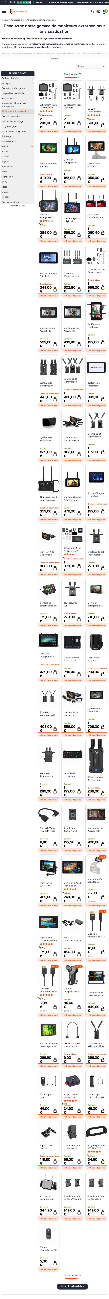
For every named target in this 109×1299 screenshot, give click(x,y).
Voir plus (54, 58)
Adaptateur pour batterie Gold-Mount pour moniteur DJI (72, 1147)
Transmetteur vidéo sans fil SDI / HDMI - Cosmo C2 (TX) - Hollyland (96, 1045)
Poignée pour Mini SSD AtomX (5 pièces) (96, 1147)
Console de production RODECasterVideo (72, 775)
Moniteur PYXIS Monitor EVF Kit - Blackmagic (71, 439)
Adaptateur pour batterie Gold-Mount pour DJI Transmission (96, 1197)
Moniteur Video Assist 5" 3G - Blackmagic (47, 329)
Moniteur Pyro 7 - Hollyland (72, 220)
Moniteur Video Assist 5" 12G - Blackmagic (95, 829)
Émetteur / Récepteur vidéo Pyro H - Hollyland (48, 714)
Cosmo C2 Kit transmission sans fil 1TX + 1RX (95, 435)
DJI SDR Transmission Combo (94, 110)
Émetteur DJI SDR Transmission (96, 553)
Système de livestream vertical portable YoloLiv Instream (96, 325)
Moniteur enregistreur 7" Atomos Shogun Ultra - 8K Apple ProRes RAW (48, 655)
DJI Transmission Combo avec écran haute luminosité (48, 106)
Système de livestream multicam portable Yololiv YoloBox (95, 384)
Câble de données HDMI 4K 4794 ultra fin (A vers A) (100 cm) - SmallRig (48, 990)
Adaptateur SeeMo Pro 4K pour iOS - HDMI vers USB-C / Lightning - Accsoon (71, 829)
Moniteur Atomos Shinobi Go (48, 275)
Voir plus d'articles (72, 1287)
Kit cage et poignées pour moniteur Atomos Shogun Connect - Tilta (48, 1197)
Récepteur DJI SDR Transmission (70, 604)
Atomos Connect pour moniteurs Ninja (48, 498)
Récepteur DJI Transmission (47, 775)
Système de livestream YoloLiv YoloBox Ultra (95, 710)
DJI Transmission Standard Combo (72, 106)
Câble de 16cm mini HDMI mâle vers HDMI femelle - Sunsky (48, 829)
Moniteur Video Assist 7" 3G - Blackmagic (71, 329)
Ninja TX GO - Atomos (94, 165)
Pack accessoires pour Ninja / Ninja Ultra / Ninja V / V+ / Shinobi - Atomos (72, 939)
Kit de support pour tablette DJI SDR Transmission (96, 1096)
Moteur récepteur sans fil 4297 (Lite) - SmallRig (71, 990)
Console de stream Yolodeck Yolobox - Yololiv (48, 604)
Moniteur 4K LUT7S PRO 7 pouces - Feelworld (46, 884)
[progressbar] (72, 77)
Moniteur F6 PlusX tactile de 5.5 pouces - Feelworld (72, 884)
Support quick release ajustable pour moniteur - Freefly (47, 1147)
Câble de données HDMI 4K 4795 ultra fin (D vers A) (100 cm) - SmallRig (96, 935)
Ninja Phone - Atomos (94, 659)
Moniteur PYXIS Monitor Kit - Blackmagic (71, 714)
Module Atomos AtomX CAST (71, 659)
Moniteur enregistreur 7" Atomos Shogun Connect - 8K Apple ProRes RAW (48, 216)
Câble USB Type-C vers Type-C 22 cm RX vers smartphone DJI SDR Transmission (72, 1045)
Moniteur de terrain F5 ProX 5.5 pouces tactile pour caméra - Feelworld (48, 939)
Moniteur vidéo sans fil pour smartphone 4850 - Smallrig (95, 880)
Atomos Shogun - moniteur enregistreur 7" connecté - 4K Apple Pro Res (96, 494)
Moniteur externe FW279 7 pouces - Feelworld (48, 1045)
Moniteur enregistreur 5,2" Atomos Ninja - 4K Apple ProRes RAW (96, 604)
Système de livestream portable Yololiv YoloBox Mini (47, 439)
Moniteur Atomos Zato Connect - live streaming (72, 498)
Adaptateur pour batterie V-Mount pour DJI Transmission (72, 1197)
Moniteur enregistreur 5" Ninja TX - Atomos (71, 161)
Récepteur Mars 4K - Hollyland (95, 778)
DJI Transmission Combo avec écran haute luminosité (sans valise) (96, 271)
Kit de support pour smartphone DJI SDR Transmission (48, 1096)
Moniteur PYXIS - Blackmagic (48, 553)
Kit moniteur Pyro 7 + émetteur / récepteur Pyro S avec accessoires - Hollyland (72, 549)
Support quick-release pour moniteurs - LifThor (71, 1096)
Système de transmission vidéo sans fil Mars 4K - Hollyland (46, 384)
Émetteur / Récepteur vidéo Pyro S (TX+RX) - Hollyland (72, 275)
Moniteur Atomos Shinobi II (48, 165)
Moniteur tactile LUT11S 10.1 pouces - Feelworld (96, 994)
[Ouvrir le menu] (4, 11)
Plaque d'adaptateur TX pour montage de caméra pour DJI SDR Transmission (48, 1248)
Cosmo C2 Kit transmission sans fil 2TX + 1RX (72, 380)
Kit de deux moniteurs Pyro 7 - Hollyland (96, 216)
